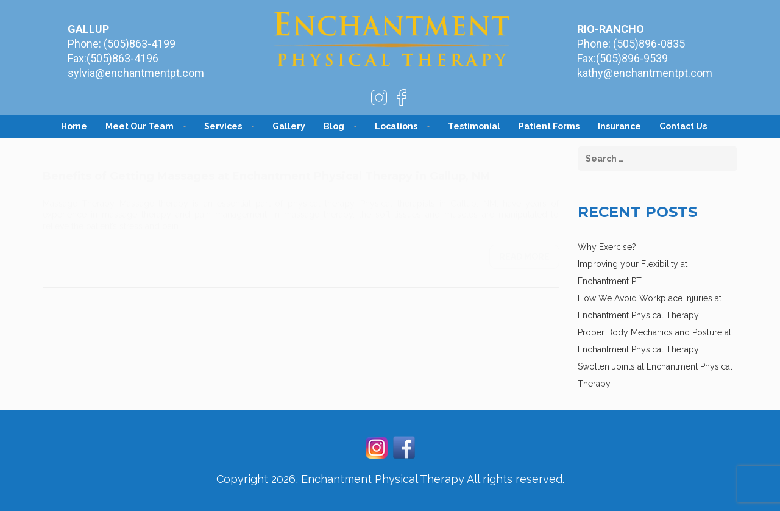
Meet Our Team (139, 126)
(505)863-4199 (140, 43)
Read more (524, 244)
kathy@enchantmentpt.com (644, 72)
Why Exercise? (607, 247)
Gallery (288, 126)
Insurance (619, 126)
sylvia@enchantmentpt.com (136, 72)
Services (223, 126)
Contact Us (683, 126)
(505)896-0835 (649, 43)
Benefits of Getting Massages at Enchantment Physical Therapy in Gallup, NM (267, 164)
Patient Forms (549, 126)
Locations (396, 126)
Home (74, 126)
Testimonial (474, 126)
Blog (334, 126)
